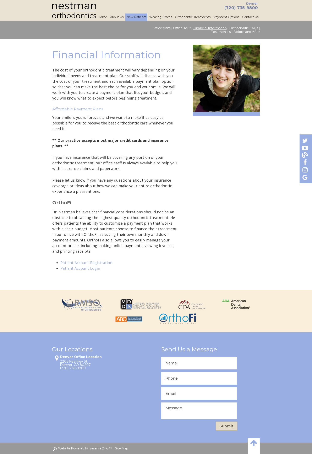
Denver (252, 3)
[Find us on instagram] (305, 169)
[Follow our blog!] (305, 155)
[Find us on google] (305, 177)
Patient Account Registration (86, 262)
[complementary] (282, 431)
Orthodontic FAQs (243, 28)
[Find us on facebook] (305, 162)
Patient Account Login (80, 268)
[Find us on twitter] (305, 140)
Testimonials (221, 32)
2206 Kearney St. (74, 361)
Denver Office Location (81, 357)
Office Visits (161, 28)
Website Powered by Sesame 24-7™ (82, 449)
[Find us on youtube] (305, 148)
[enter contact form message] (199, 410)
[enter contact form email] (199, 393)
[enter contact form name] (199, 363)
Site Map (121, 448)
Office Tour (182, 28)
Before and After (246, 32)
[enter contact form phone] (199, 378)
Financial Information (210, 28)
